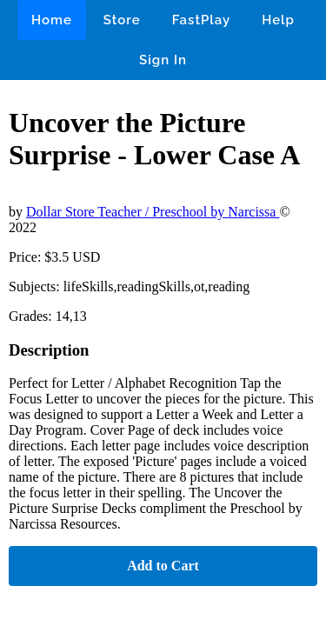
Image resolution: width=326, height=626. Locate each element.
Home (51, 20)
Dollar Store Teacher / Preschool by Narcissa (152, 211)
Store (122, 20)
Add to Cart (163, 565)
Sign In (163, 60)
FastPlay (201, 20)
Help (278, 20)
